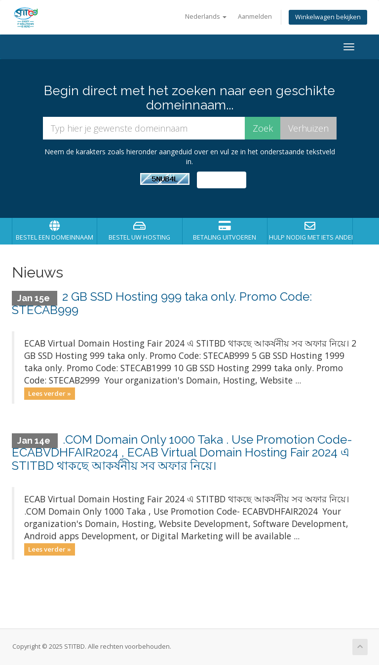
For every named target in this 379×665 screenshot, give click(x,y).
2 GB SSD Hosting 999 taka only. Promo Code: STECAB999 (162, 302)
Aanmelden (255, 16)
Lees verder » (49, 393)
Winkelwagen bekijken (328, 17)
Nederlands (206, 16)
